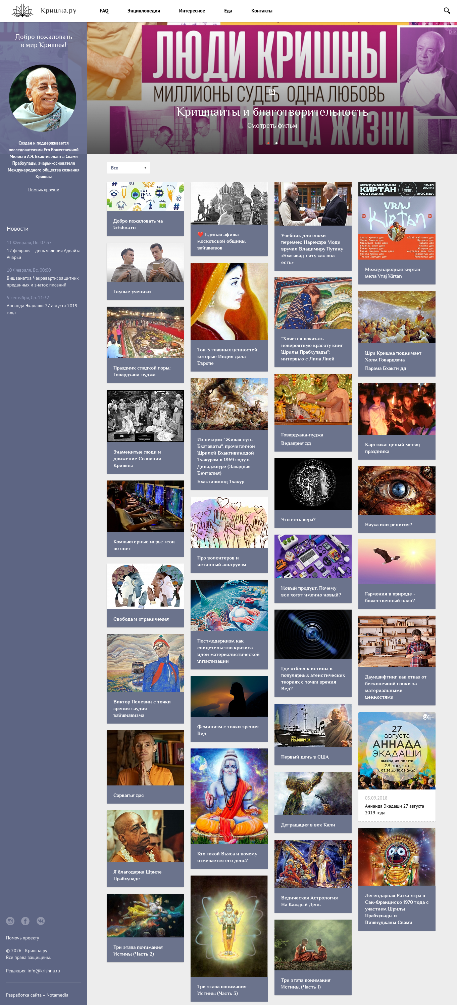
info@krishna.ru (44, 971)
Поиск (447, 10)
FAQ (104, 10)
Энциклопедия (144, 10)
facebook (25, 921)
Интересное (192, 10)
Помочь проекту (43, 190)
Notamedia (57, 995)
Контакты (261, 10)
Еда (228, 10)
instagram (10, 921)
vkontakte (41, 921)
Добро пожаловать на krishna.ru (272, 123)
